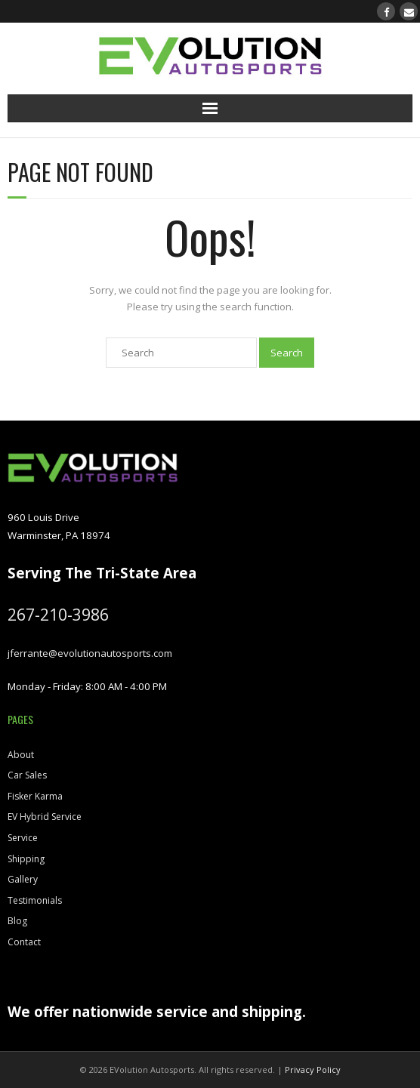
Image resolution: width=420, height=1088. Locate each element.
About (21, 754)
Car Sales (27, 775)
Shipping (26, 858)
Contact (24, 941)
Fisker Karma (35, 796)
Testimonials (35, 900)
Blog (17, 920)
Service (23, 837)
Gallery (23, 879)
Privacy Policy (313, 1069)
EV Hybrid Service (45, 816)
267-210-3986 (58, 614)
